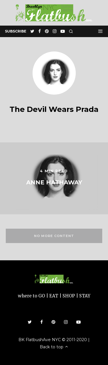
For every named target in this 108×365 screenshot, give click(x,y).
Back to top (54, 346)
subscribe (15, 31)
